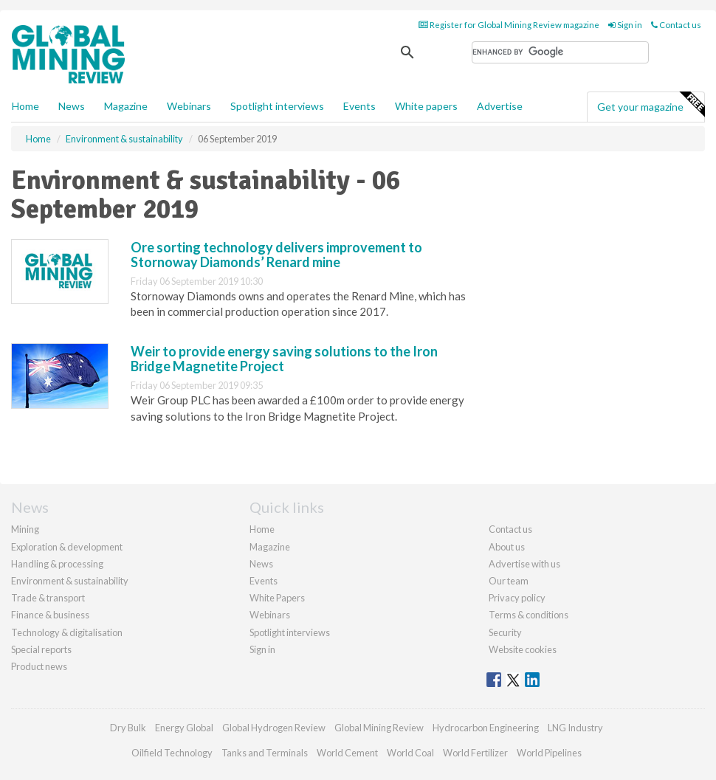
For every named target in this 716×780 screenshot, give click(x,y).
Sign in (625, 25)
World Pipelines (549, 753)
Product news (39, 666)
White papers (426, 106)
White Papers (277, 598)
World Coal (410, 753)
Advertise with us (524, 564)
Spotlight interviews (277, 106)
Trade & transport (48, 598)
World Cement (347, 753)
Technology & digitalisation (67, 632)
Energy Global (184, 728)
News (261, 564)
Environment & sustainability (69, 581)
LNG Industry (575, 728)
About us (507, 547)
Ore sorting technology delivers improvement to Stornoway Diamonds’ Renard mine (276, 254)
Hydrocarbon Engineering (486, 728)
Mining (25, 529)
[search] (560, 52)
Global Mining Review (379, 728)
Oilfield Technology (172, 753)
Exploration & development (67, 547)
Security (505, 632)
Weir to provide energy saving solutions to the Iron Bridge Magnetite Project (284, 358)
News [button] (71, 106)
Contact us (676, 25)
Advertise (500, 106)
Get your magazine (650, 104)
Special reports (41, 649)
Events (359, 106)
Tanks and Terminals (264, 753)
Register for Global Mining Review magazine (509, 25)
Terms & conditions (528, 615)
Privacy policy (517, 598)
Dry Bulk (128, 728)
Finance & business (50, 615)
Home (25, 106)
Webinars (189, 106)
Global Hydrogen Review (274, 728)
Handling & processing (57, 564)
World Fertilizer (475, 753)
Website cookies (523, 649)
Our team (509, 581)
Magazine (126, 106)
